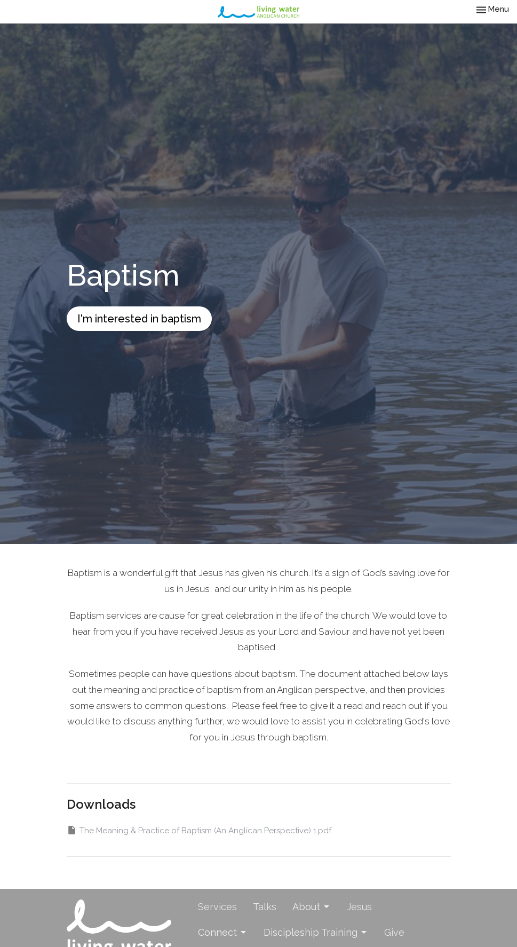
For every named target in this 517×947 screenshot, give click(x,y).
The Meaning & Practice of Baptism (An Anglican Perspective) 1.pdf (199, 830)
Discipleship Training (316, 932)
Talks (264, 906)
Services (217, 906)
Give (394, 932)
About (311, 906)
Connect (223, 932)
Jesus (359, 906)
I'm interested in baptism (139, 318)
